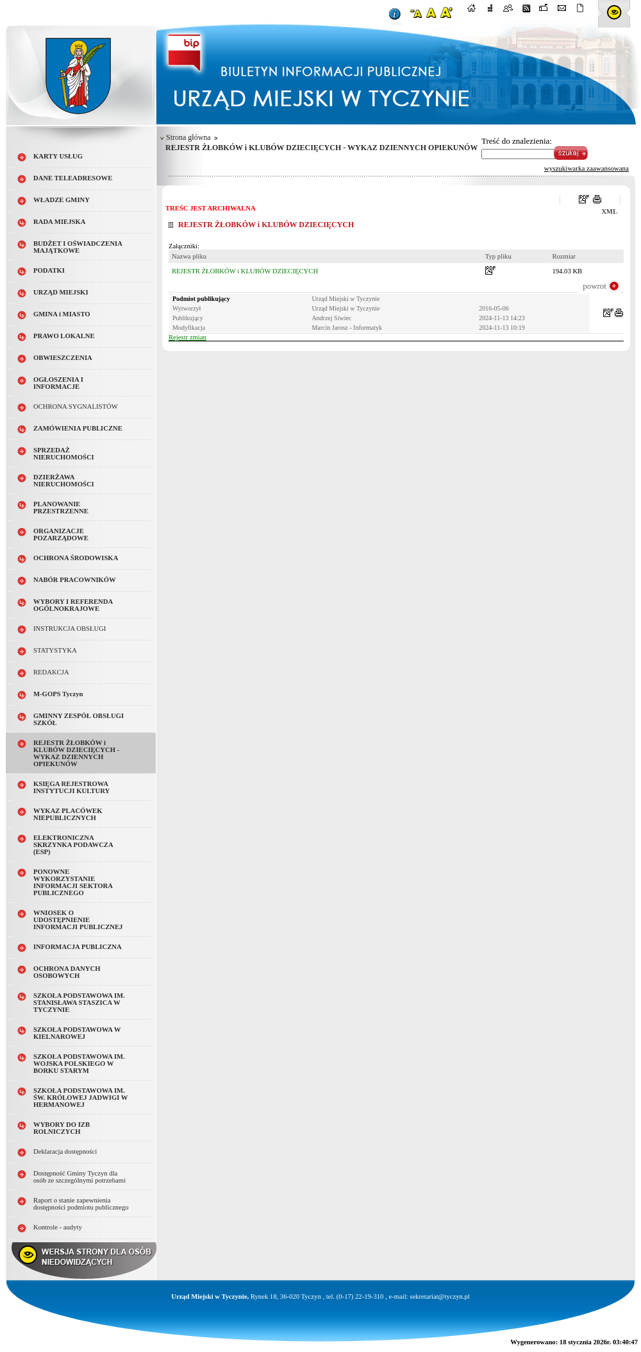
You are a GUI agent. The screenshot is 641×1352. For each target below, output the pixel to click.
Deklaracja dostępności (65, 1151)
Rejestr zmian (187, 337)
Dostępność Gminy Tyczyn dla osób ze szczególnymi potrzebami (79, 1177)
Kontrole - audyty (57, 1227)
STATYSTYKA (55, 650)
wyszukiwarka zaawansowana (586, 168)
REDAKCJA (51, 672)
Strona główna (188, 137)
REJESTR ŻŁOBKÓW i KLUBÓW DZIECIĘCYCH (245, 271)
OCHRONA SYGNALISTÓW (75, 406)
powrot (594, 286)
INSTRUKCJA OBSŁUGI (69, 628)
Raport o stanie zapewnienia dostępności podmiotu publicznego (81, 1204)
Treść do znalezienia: (516, 141)
